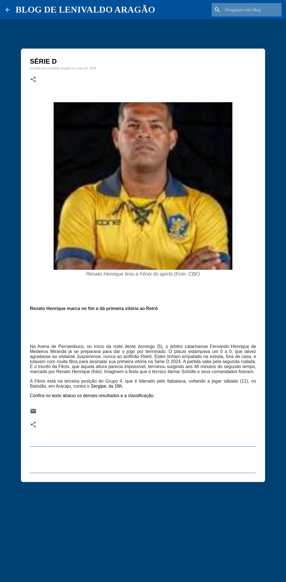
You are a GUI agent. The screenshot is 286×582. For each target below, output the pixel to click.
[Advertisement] (143, 529)
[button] (33, 79)
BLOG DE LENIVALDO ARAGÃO (85, 9)
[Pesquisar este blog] (252, 9)
